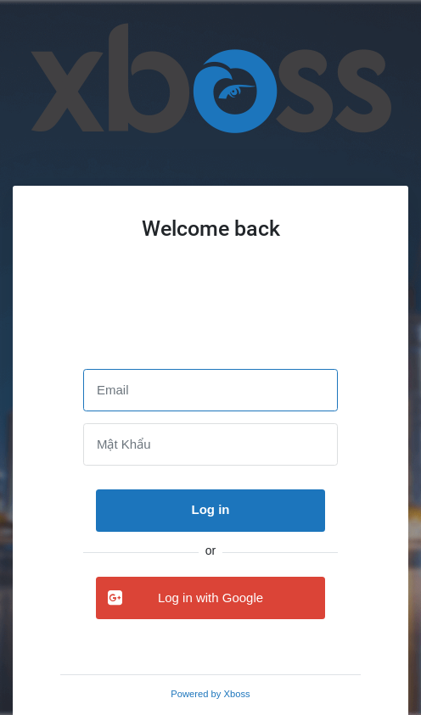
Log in (211, 509)
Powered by (210, 694)
